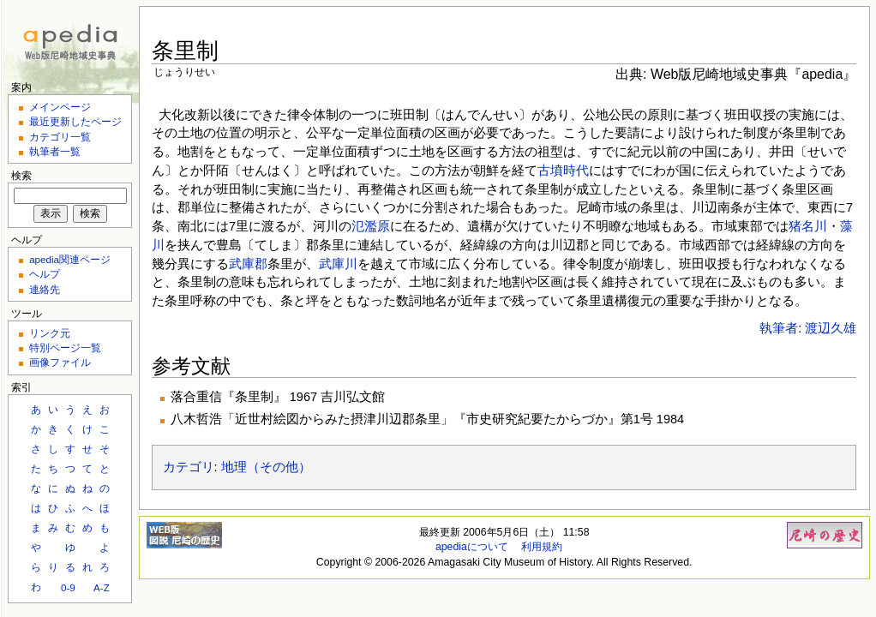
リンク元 (49, 332)
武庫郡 (248, 264)
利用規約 (541, 547)
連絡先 (44, 289)
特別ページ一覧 (65, 347)
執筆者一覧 (55, 151)
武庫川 (338, 264)
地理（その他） (266, 467)
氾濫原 (370, 226)
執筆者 (778, 328)
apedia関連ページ (70, 259)
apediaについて (471, 547)
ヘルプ (44, 273)
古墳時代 (563, 170)
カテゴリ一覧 (60, 136)
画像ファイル (60, 362)
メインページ (60, 106)
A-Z (101, 587)
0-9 (68, 587)
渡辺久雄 (830, 328)
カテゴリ (188, 467)
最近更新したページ (75, 121)
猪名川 (808, 226)
